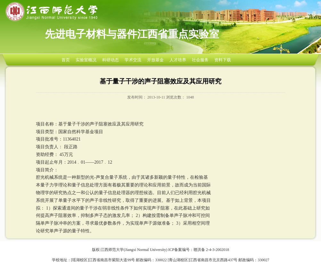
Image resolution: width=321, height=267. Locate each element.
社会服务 (200, 59)
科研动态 (110, 59)
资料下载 (222, 59)
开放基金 (155, 59)
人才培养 (177, 59)
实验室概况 (86, 59)
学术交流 (133, 59)
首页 (66, 59)
